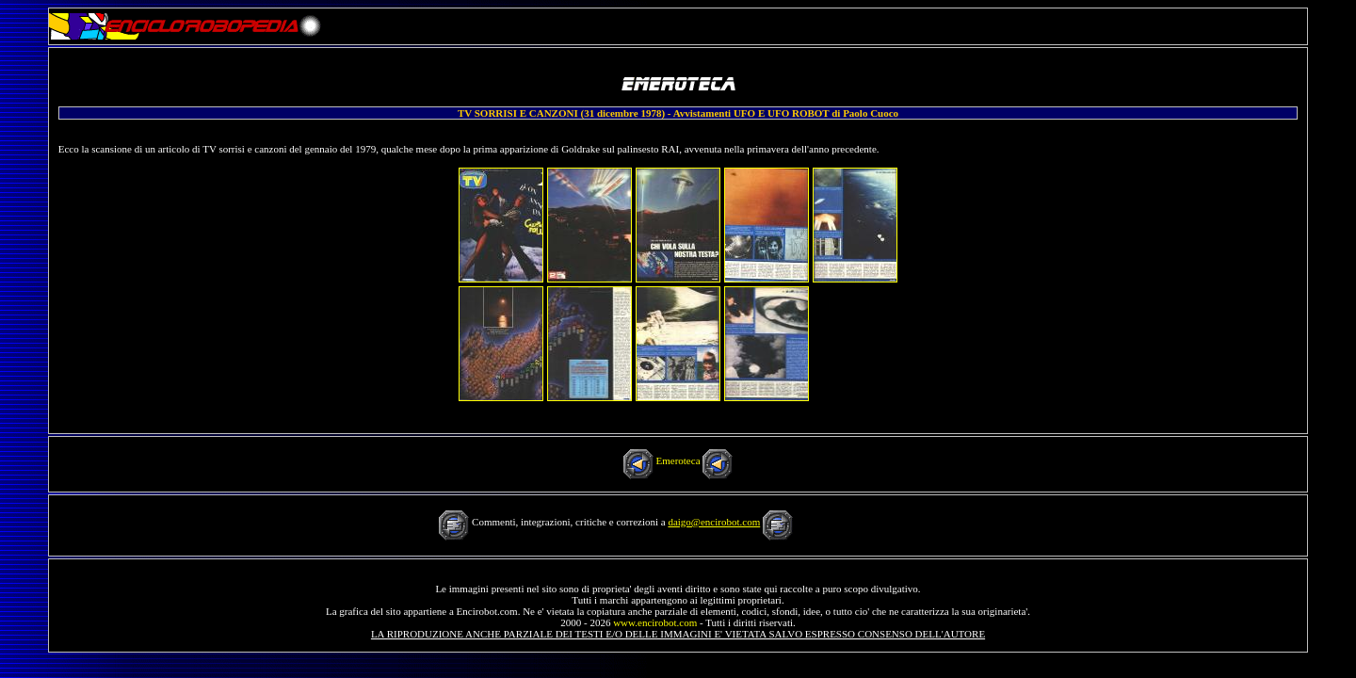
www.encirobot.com (655, 622)
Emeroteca (677, 460)
